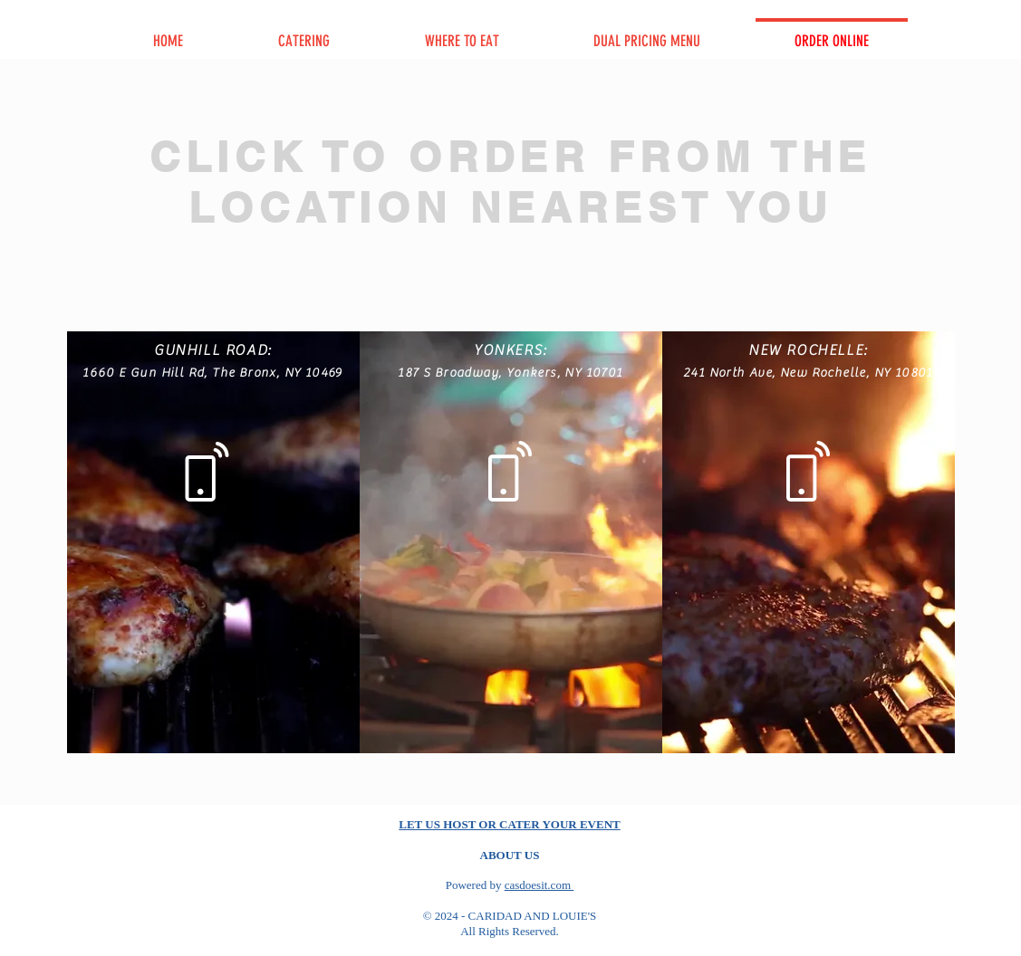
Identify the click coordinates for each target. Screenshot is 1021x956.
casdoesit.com (539, 885)
